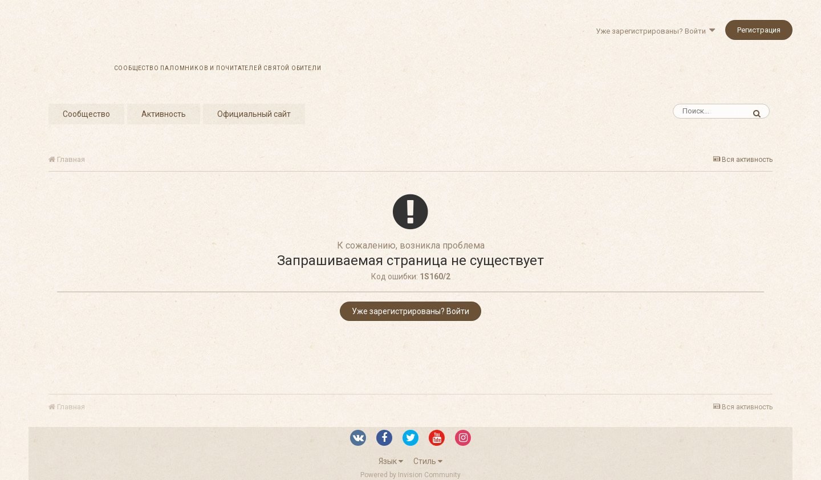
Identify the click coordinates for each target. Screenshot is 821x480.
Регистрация (759, 30)
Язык (391, 461)
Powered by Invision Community (410, 475)
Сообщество (86, 114)
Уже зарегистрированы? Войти (655, 31)
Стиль (427, 461)
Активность (163, 114)
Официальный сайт (254, 114)
